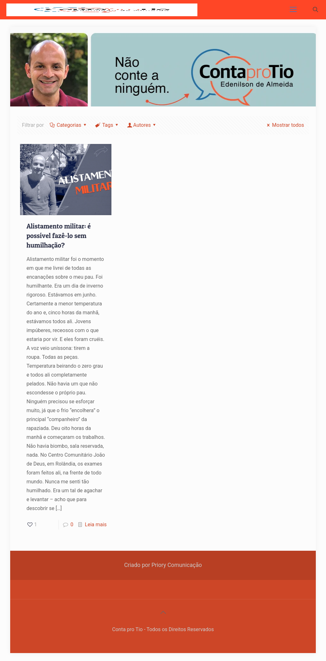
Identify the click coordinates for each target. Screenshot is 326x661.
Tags (107, 125)
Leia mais (96, 524)
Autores (142, 125)
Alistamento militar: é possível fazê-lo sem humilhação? (58, 235)
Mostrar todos (284, 125)
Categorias (69, 125)
